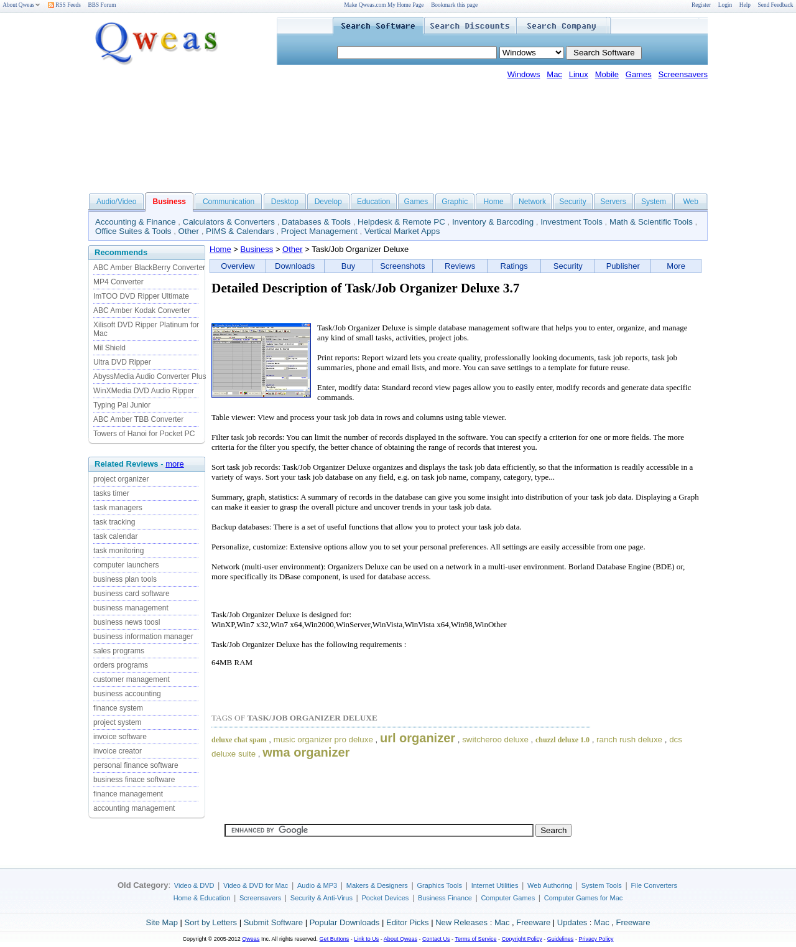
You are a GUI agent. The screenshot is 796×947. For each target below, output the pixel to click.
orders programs (120, 665)
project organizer (121, 479)
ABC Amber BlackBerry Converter (149, 267)
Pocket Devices (385, 898)
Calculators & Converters (229, 221)
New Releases (461, 922)
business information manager (143, 636)
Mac (554, 74)
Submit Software (273, 922)
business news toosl (126, 622)
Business (257, 249)
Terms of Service (475, 939)
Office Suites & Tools (133, 231)
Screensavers (683, 74)
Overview (237, 266)
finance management (128, 794)
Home (494, 201)
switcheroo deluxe (495, 739)
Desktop (284, 201)
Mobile (607, 74)
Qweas (250, 939)
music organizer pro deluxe (323, 739)
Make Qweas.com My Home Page (383, 5)
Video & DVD (194, 885)
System (653, 201)
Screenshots (402, 266)
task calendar (115, 536)
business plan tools (125, 579)
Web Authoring (549, 885)
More (676, 266)
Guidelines (560, 939)
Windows (523, 74)
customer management (131, 679)
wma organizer (305, 752)
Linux (578, 74)
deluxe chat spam (239, 739)
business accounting (127, 693)
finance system (118, 708)
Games (639, 74)
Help (745, 5)
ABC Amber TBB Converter (138, 419)
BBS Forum (102, 5)
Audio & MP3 (317, 885)
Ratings (514, 266)
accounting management (134, 808)
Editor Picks (407, 922)
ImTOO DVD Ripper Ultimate (141, 296)
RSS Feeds (64, 5)
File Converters (654, 885)
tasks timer (111, 493)
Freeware (533, 922)
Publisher (623, 266)
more (174, 464)
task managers (117, 507)
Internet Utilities (495, 885)
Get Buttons (334, 939)
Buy (348, 266)
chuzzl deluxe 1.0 (562, 739)
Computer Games (508, 898)
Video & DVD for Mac (255, 885)
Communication (228, 201)
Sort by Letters (210, 922)
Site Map (162, 922)
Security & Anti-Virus (321, 898)
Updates (572, 922)
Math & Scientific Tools (651, 221)
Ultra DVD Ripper (122, 362)
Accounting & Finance (135, 221)
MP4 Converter (118, 282)
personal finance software (135, 765)
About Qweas (21, 5)
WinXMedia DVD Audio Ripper (143, 390)
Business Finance (445, 898)
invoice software (120, 736)
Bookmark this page (454, 5)
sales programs (118, 650)
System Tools (601, 885)
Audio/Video (116, 201)
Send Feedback (776, 5)
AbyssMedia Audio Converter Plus (149, 376)
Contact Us (436, 939)
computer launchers (126, 565)
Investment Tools (571, 221)
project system (117, 722)
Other (188, 231)
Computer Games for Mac (583, 898)
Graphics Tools (439, 885)
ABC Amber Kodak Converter (141, 310)
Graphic (455, 201)
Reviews (460, 266)
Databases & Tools (316, 221)
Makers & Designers (377, 885)
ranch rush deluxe (629, 739)
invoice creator (117, 751)
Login (725, 5)
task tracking (114, 522)
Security (572, 201)
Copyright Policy (522, 939)
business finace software (134, 779)
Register (701, 5)
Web (690, 201)
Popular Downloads (345, 922)
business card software (131, 593)
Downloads (295, 266)
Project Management (319, 231)
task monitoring (118, 550)
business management (131, 608)
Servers (613, 201)
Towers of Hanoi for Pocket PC (144, 433)
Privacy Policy (595, 939)
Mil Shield (109, 347)
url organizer (417, 738)
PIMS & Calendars (240, 231)
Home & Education (202, 898)
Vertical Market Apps (402, 231)
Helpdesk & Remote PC (401, 221)
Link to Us (366, 939)
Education (373, 201)
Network (532, 201)
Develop (328, 201)
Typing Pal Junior (121, 405)
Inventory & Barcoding (493, 221)
